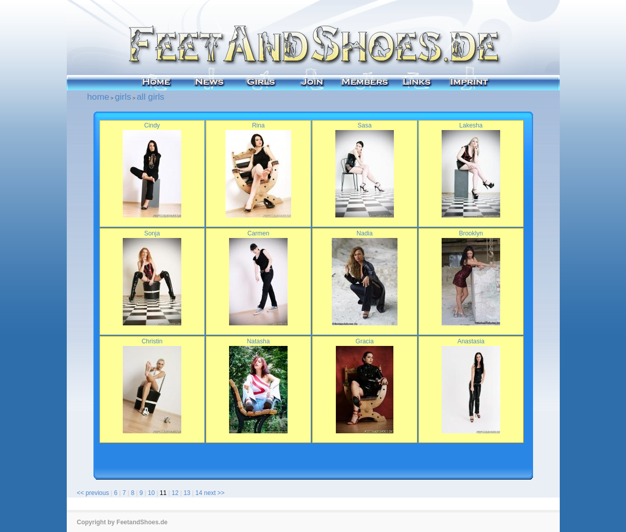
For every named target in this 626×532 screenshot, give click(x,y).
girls (123, 96)
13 (186, 493)
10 (151, 493)
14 (199, 493)
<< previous (93, 493)
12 (175, 493)
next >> (214, 493)
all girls (150, 96)
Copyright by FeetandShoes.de (122, 522)
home (98, 96)
